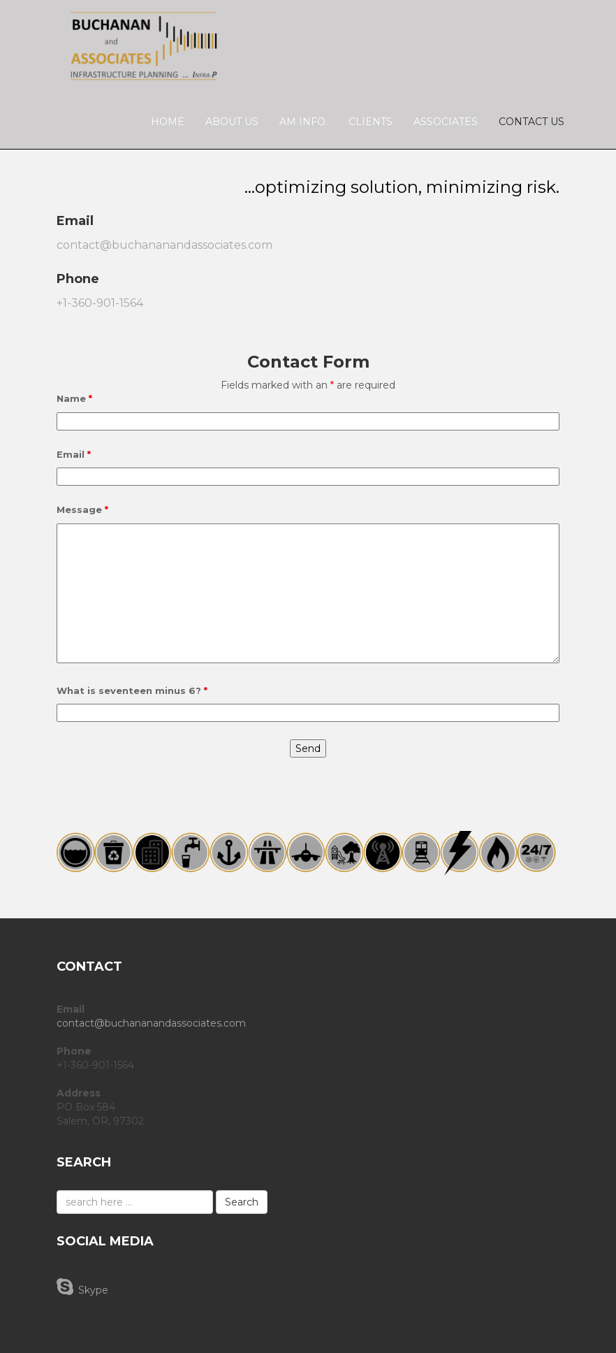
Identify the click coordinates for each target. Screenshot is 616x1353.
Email (74, 454)
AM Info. (303, 121)
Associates (445, 121)
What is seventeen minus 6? (132, 690)
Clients (371, 121)
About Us (231, 121)
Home (167, 121)
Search (241, 1202)
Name (74, 398)
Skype (82, 1286)
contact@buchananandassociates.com (164, 245)
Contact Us (531, 121)
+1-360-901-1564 (100, 303)
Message (82, 509)
